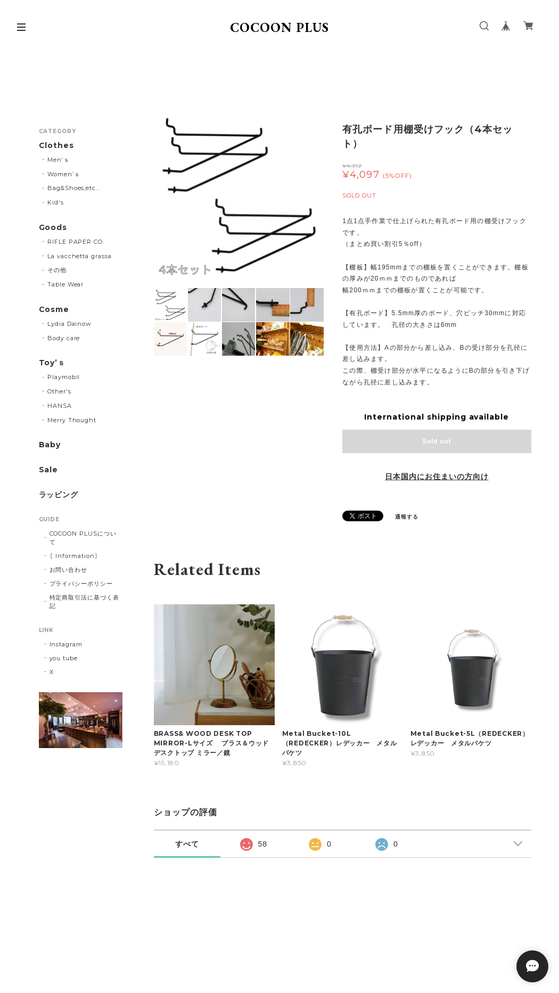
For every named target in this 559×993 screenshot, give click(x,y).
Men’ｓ (58, 159)
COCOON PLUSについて (83, 538)
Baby (50, 444)
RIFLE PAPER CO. (75, 241)
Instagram (66, 644)
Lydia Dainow (69, 323)
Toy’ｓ (52, 362)
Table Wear (65, 284)
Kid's (55, 202)
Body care (63, 338)
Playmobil (63, 377)
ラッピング (59, 494)
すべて (187, 844)
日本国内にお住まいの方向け (436, 476)
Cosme (54, 309)
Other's (59, 391)
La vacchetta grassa (79, 256)
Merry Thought (71, 420)
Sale (49, 469)
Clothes (57, 145)
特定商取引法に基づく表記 (85, 602)
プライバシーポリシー (81, 583)
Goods (53, 227)
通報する (406, 516)
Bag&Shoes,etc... (74, 188)
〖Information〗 (75, 556)
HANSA (59, 405)
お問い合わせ (69, 569)
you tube (64, 658)
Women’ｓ (63, 174)
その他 (57, 270)
